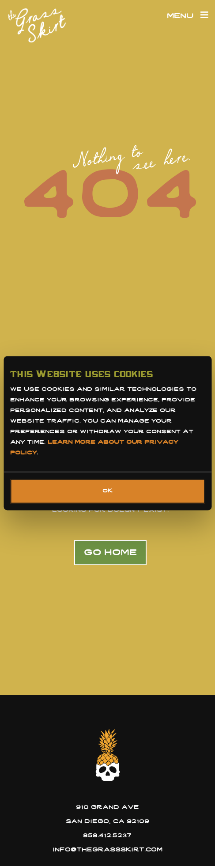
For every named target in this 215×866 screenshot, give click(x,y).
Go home (110, 552)
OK (107, 491)
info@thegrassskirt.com (107, 850)
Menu (187, 16)
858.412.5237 (107, 836)
